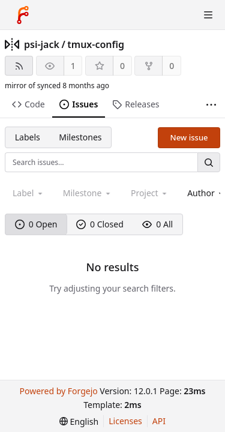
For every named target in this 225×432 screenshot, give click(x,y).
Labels (27, 137)
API (159, 421)
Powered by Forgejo (58, 391)
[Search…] (208, 162)
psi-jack (41, 44)
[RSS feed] (19, 66)
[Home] (23, 15)
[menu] (78, 421)
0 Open (36, 224)
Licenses (125, 421)
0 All (157, 224)
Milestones (80, 137)
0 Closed (100, 224)
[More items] (211, 105)
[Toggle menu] (208, 15)
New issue (189, 137)
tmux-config (95, 44)
